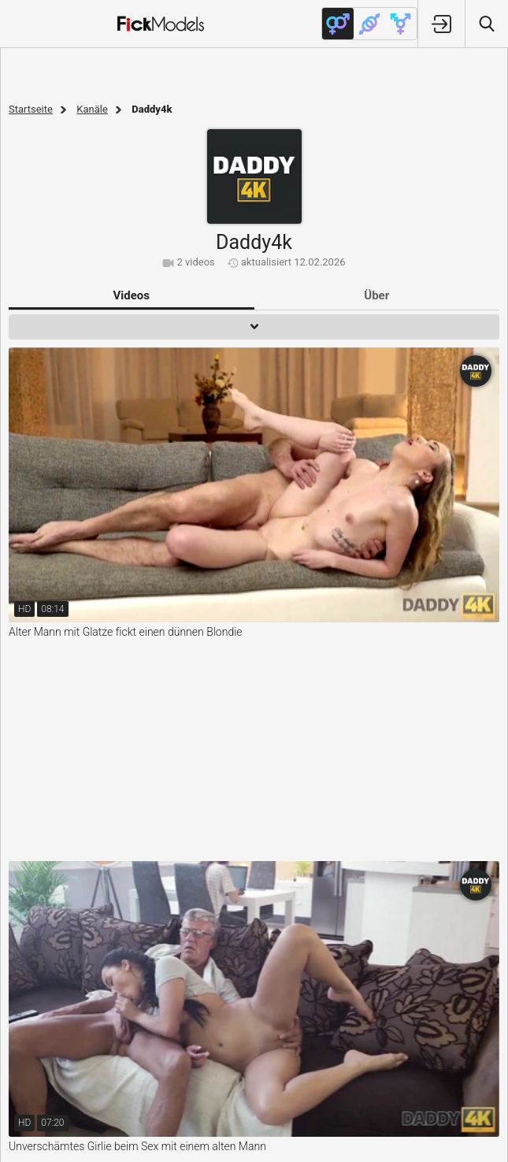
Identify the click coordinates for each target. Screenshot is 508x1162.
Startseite (31, 109)
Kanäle (92, 109)
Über (376, 295)
